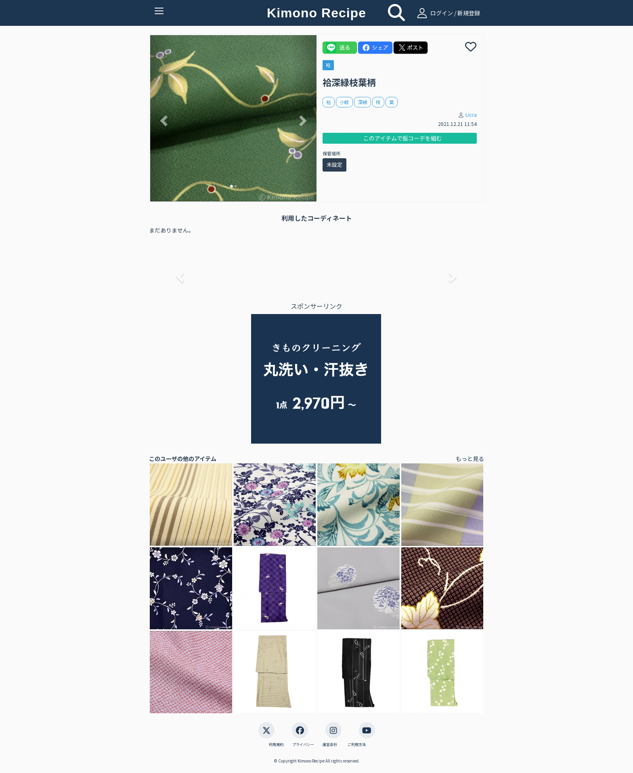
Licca (471, 114)
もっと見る (470, 459)
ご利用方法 (357, 744)
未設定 (334, 164)
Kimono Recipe (316, 13)
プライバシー (303, 744)
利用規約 (276, 744)
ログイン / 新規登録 (447, 13)
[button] (162, 118)
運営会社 (330, 744)
